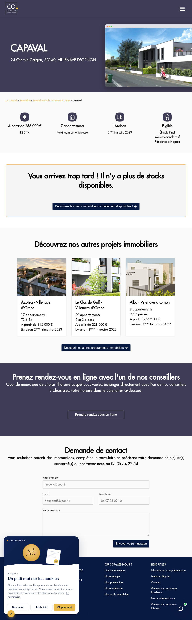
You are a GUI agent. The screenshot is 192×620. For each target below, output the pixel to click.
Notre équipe (112, 576)
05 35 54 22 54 (124, 463)
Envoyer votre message (131, 543)
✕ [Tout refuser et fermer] (11, 613)
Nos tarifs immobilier (117, 594)
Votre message (51, 510)
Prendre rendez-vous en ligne (96, 414)
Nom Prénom (50, 478)
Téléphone (105, 494)
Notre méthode (114, 588)
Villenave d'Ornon (60, 100)
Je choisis (41, 607)
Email (46, 494)
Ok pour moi (64, 607)
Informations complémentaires (168, 570)
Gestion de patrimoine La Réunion (165, 606)
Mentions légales (161, 576)
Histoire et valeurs (115, 570)
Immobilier (25, 100)
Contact (155, 582)
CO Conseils (12, 100)
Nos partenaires (114, 582)
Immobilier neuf (41, 100)
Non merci (18, 607)
